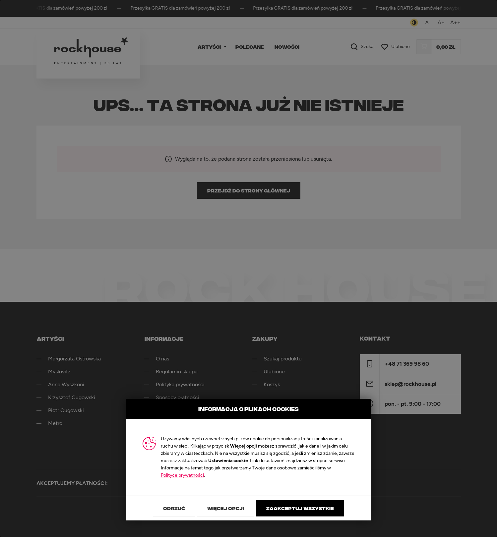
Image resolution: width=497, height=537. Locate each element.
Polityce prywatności (182, 475)
